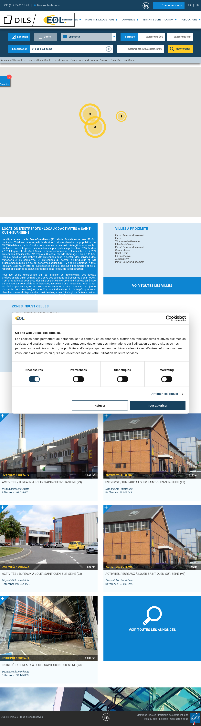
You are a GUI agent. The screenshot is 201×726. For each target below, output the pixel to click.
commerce (128, 19)
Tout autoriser (158, 405)
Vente (47, 36)
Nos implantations (48, 5)
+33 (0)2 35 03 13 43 (16, 5)
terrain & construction (158, 19)
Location (22, 36)
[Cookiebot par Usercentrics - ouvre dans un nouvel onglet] (169, 318)
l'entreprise (70, 19)
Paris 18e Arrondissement (129, 235)
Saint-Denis (121, 253)
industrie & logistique (99, 19)
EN (197, 5)
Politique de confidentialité (173, 714)
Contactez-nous (172, 5)
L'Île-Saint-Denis (124, 244)
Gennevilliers (122, 250)
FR (189, 5)
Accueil (53, 19)
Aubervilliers (122, 258)
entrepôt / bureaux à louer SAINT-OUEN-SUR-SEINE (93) (145, 482)
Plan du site (150, 718)
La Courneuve (123, 256)
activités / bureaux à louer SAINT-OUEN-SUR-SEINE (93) (42, 482)
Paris (118, 238)
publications (189, 19)
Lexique (163, 718)
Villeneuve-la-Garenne (127, 241)
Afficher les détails (164, 393)
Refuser (99, 405)
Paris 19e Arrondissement (129, 261)
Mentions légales (146, 714)
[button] (121, 116)
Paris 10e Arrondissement (129, 247)
